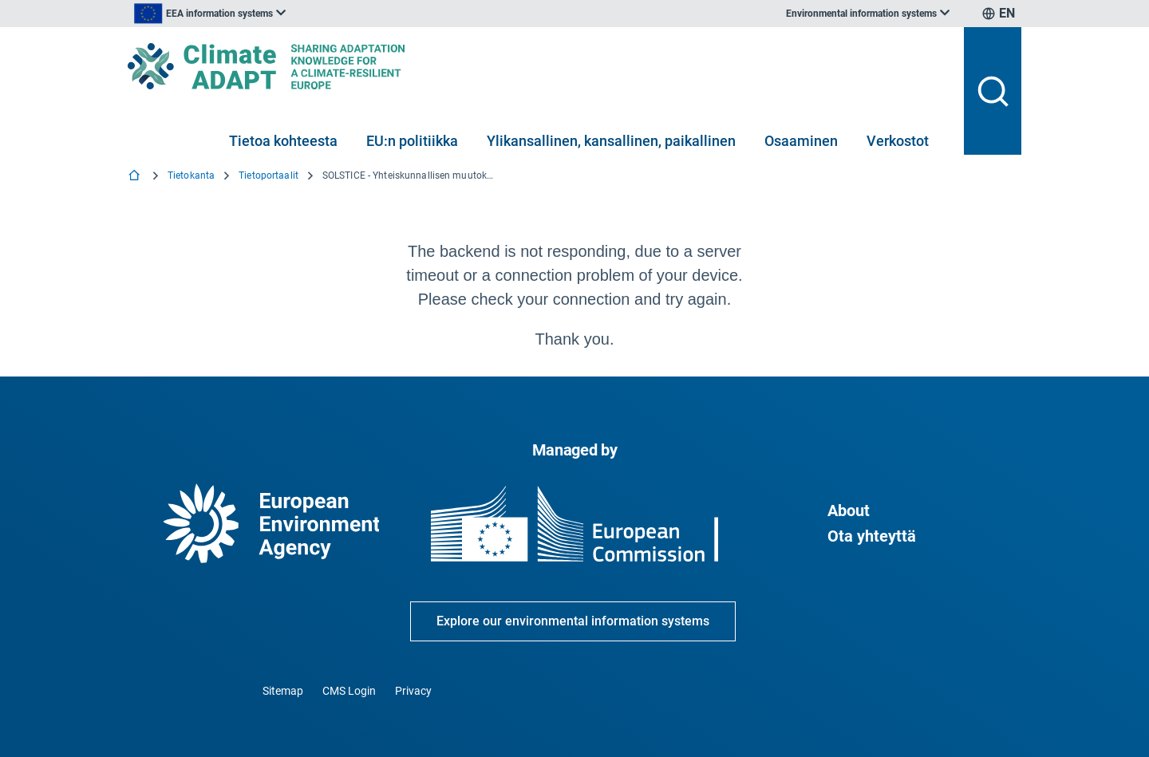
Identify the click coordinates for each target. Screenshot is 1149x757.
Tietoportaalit (268, 175)
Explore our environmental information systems (572, 621)
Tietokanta (191, 175)
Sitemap (283, 690)
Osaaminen (801, 140)
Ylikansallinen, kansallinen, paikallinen (611, 140)
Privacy (413, 690)
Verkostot (898, 140)
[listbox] (289, 13)
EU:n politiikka (412, 140)
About (848, 510)
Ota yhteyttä (871, 536)
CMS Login (349, 690)
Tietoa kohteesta (283, 140)
